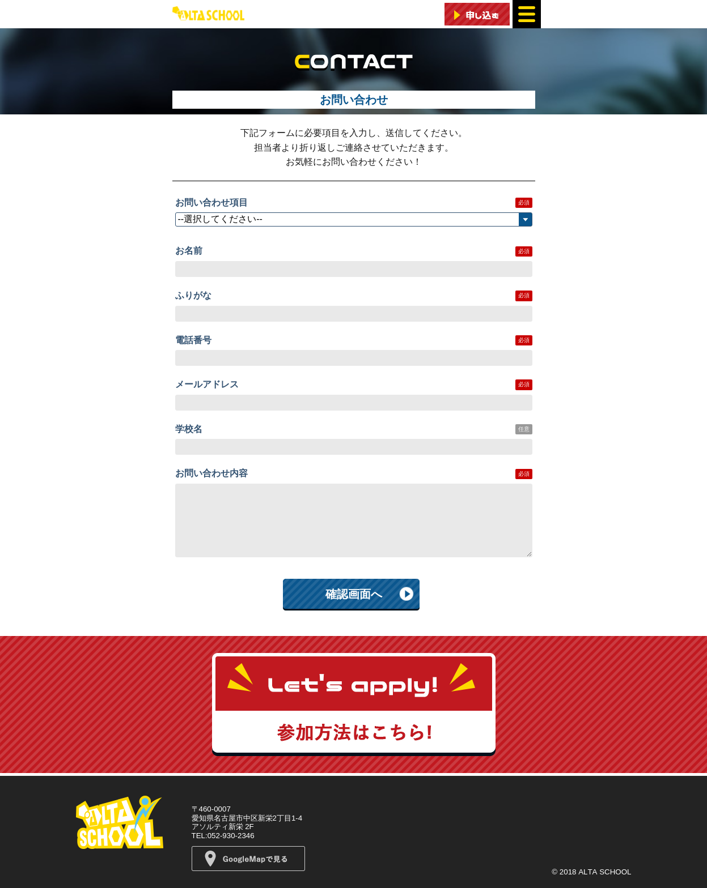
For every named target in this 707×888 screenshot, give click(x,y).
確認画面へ (353, 594)
